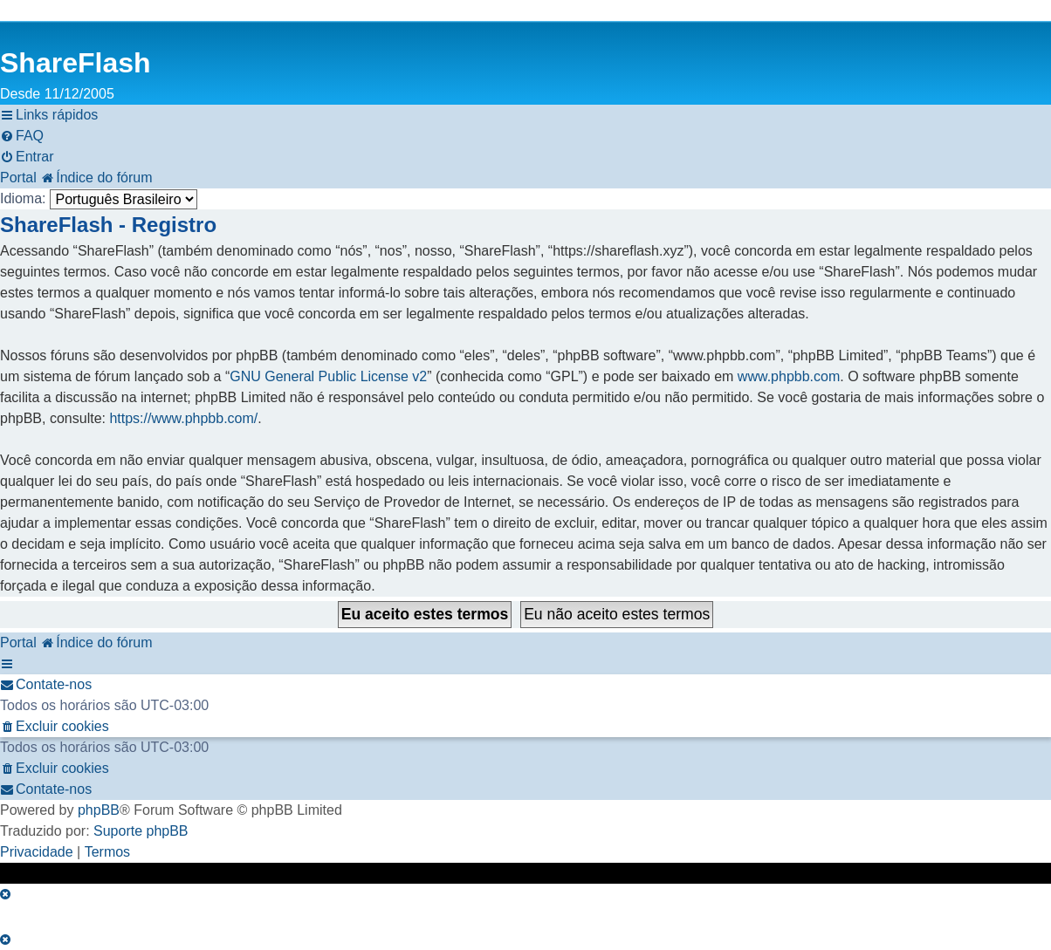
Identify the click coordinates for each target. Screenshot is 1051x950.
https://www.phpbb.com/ (183, 418)
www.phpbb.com (789, 376)
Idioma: (22, 198)
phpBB (99, 810)
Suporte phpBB (141, 831)
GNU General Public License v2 (328, 376)
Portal (18, 177)
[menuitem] (22, 136)
